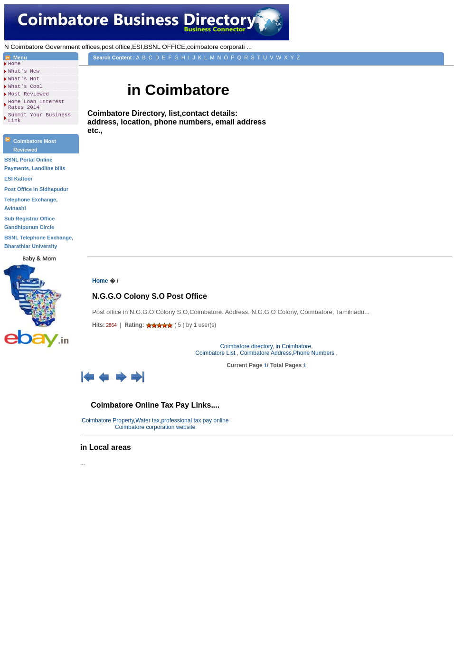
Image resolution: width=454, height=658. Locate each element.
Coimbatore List (215, 353)
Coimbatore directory (246, 346)
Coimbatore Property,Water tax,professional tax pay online (155, 420)
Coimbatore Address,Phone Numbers (288, 353)
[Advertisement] (41, 510)
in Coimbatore (294, 346)
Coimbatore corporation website (155, 427)
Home (14, 64)
